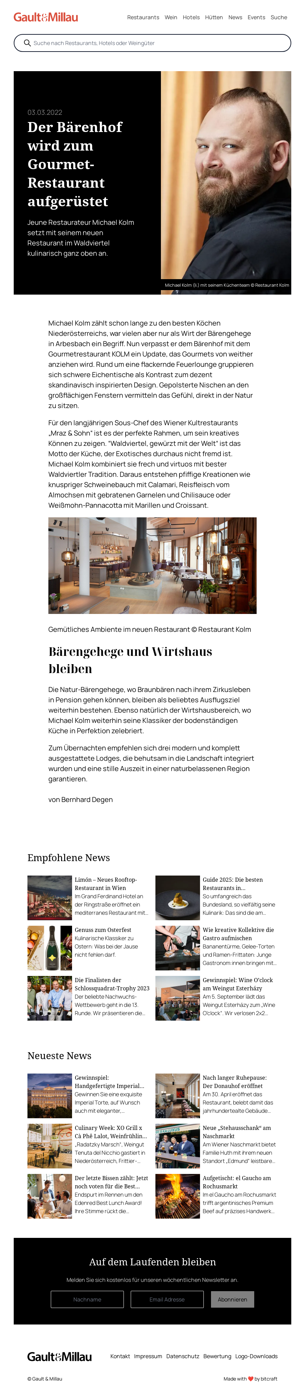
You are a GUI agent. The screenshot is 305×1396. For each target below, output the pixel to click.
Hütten (214, 17)
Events (256, 17)
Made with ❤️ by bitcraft (251, 1378)
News (235, 17)
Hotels (191, 17)
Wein (171, 17)
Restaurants (143, 17)
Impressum (148, 1356)
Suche (279, 17)
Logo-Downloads (256, 1356)
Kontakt (120, 1356)
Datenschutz (182, 1356)
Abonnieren (232, 1299)
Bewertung (217, 1356)
